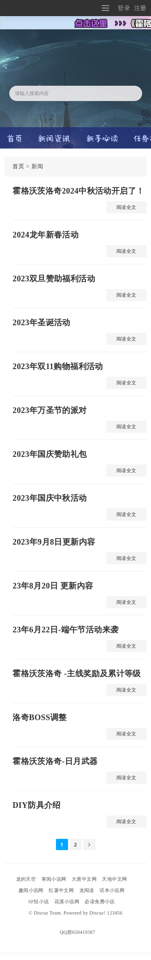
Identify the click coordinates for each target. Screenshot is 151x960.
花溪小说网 (66, 901)
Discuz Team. (48, 913)
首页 (18, 166)
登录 (124, 7)
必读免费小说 (99, 901)
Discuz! (97, 913)
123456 (114, 913)
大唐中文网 (84, 879)
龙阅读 (86, 890)
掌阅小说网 (53, 879)
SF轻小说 (38, 901)
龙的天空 (26, 879)
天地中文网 (114, 879)
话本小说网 (111, 890)
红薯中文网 (61, 890)
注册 (140, 7)
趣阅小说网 (31, 890)
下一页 (89, 844)
